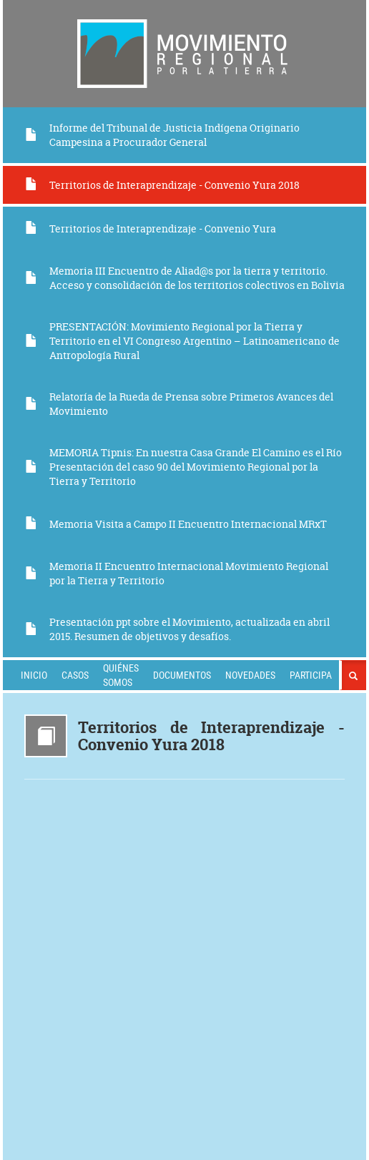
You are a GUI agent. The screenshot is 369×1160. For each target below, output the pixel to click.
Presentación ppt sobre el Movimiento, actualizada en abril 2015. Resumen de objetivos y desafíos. (177, 629)
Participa (311, 675)
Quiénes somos (121, 675)
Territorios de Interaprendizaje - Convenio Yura (150, 228)
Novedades (250, 675)
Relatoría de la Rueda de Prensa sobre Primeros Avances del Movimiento (178, 404)
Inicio (34, 675)
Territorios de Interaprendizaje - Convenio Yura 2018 (162, 185)
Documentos (182, 675)
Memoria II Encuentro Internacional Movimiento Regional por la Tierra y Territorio (176, 573)
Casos (75, 675)
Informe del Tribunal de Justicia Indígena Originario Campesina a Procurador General (162, 135)
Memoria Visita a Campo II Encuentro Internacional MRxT (175, 524)
